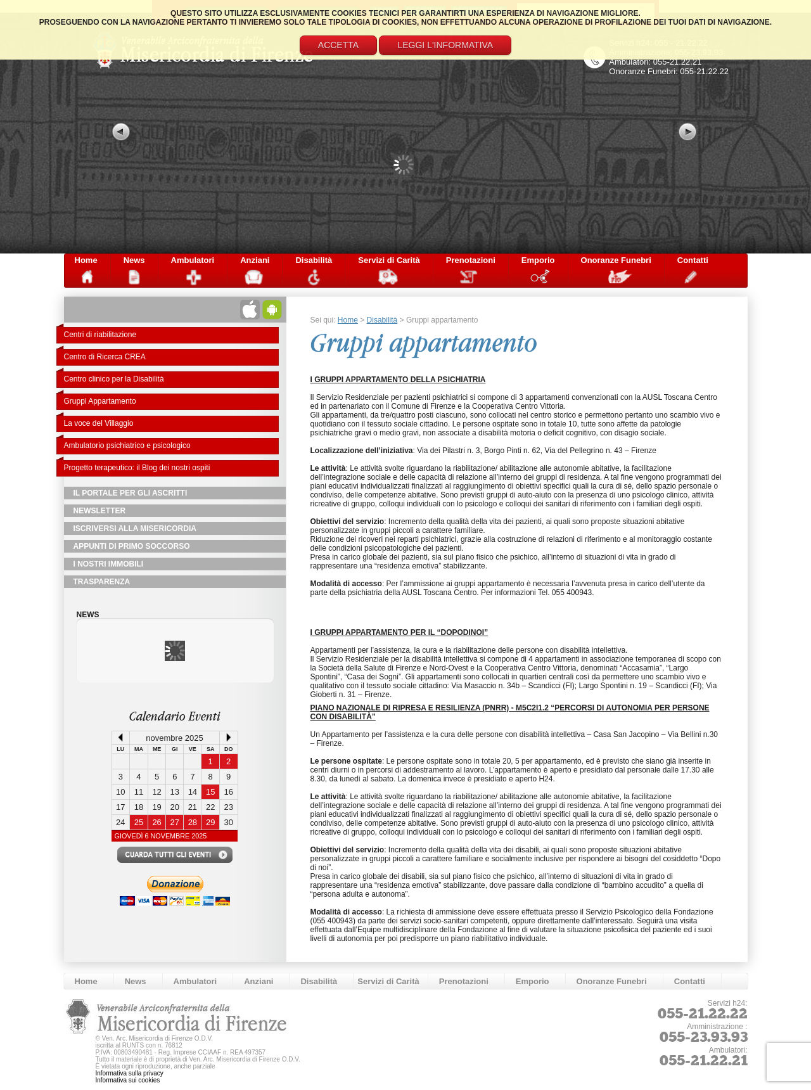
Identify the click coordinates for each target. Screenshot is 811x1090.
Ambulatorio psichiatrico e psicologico (127, 445)
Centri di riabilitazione (100, 334)
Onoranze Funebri (616, 260)
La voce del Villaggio (99, 423)
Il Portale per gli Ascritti (130, 493)
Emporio (538, 260)
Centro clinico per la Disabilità (114, 379)
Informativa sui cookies (128, 1080)
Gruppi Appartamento (100, 401)
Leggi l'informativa (445, 45)
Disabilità (313, 260)
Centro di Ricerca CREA (105, 356)
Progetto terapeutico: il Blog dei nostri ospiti (137, 467)
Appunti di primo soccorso (131, 546)
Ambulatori (193, 260)
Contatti (692, 260)
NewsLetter (99, 510)
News (134, 260)
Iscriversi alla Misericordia (134, 528)
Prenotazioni (470, 260)
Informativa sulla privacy (129, 1073)
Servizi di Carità (389, 260)
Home (86, 260)
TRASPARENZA (102, 581)
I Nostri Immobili (108, 564)
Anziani (254, 260)
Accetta (338, 45)
